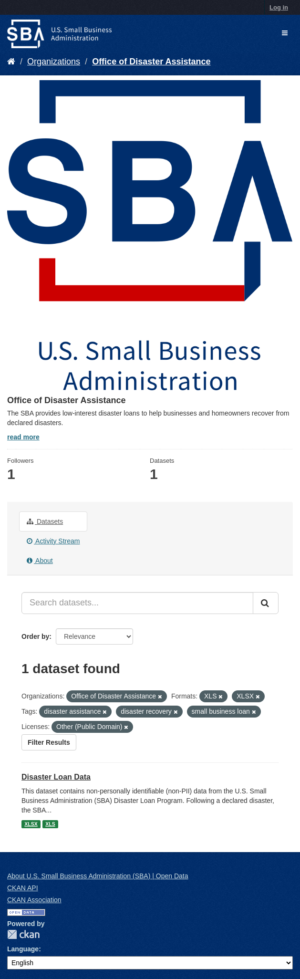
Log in (278, 7)
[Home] (11, 61)
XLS (50, 824)
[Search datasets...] (137, 603)
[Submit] (266, 603)
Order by (35, 636)
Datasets (45, 521)
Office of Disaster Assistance (151, 61)
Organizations (53, 61)
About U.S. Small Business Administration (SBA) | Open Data (97, 876)
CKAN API (22, 888)
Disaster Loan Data (56, 777)
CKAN (23, 934)
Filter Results (49, 742)
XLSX (30, 824)
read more (23, 437)
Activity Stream (53, 541)
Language (23, 949)
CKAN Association (34, 900)
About (40, 560)
